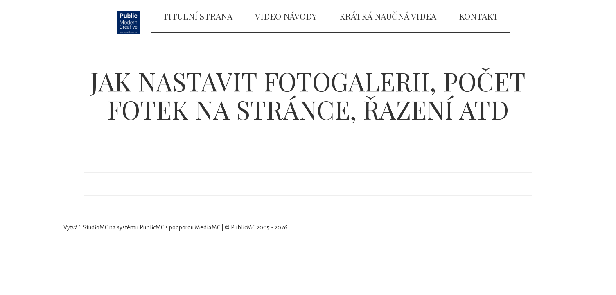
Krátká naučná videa (387, 16)
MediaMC (207, 227)
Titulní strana (197, 16)
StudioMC (95, 227)
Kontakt (479, 16)
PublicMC (152, 227)
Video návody (286, 16)
